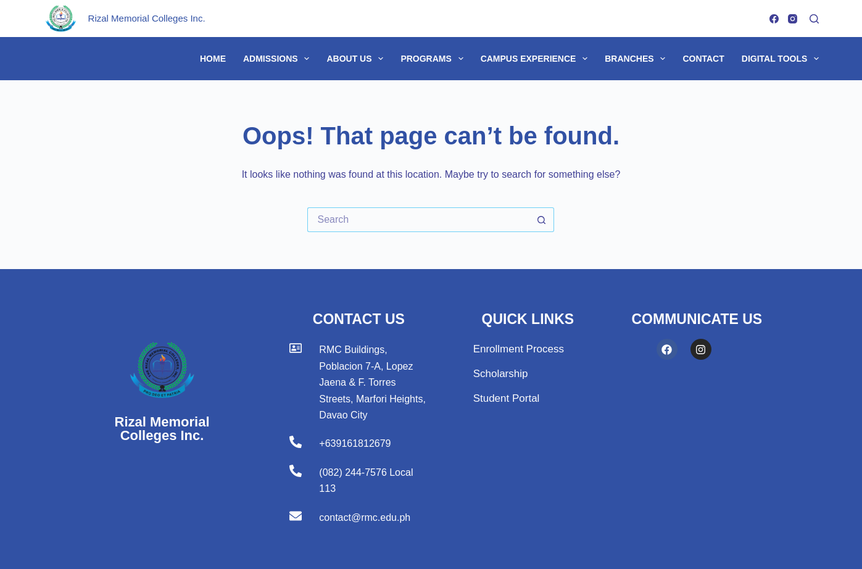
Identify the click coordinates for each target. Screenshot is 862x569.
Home (213, 59)
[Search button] (541, 219)
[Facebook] (774, 18)
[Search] (814, 18)
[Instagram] (792, 18)
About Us (357, 58)
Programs (434, 58)
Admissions (278, 58)
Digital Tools (780, 58)
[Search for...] (418, 219)
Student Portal (506, 398)
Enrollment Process (518, 349)
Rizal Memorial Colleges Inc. (146, 18)
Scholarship (500, 374)
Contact (703, 59)
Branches (637, 58)
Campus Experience (537, 58)
